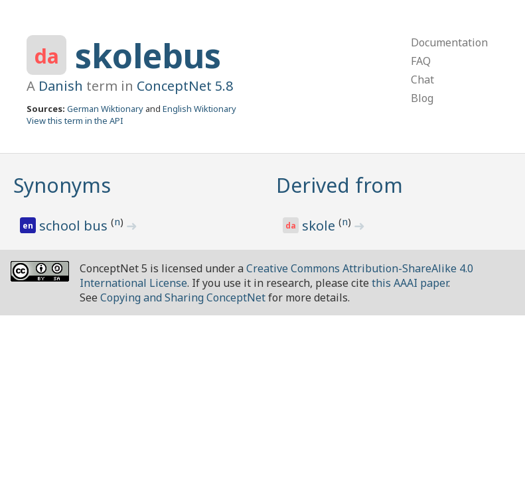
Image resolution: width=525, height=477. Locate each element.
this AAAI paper (410, 283)
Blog (422, 98)
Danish (60, 86)
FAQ (421, 61)
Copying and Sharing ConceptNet (182, 297)
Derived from (339, 185)
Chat (422, 79)
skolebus (148, 55)
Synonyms (62, 185)
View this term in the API (75, 121)
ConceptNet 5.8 (185, 86)
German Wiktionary (105, 109)
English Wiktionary (199, 109)
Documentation (449, 42)
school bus (75, 226)
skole (320, 226)
